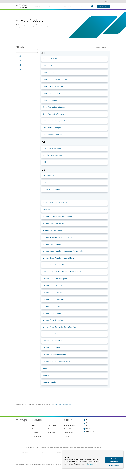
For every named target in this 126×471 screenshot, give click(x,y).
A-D (20, 56)
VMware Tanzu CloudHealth (53, 265)
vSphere (46, 375)
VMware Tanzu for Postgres (53, 299)
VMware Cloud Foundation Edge (55, 244)
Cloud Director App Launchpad (55, 79)
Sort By (103, 47)
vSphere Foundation (51, 382)
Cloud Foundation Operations (54, 114)
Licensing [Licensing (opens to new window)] (66, 436)
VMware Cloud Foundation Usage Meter (58, 258)
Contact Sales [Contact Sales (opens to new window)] (88, 432)
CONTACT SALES (103, 6)
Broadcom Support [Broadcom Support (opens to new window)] (69, 425)
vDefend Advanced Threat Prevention (57, 216)
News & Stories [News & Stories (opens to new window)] (52, 425)
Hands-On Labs (68, 432)
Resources (83, 6)
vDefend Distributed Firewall (54, 223)
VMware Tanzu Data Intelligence (55, 279)
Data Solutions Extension (52, 135)
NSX (44, 182)
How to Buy (67, 6)
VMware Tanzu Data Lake (52, 285)
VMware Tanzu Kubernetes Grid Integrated (59, 327)
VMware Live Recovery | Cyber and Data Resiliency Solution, (62, 464)
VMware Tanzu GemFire (52, 313)
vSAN (45, 368)
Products (37, 6)
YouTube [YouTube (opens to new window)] (87, 429)
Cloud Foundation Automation (54, 107)
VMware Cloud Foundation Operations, (35, 464)
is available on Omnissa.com (62, 404)
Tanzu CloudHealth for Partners (55, 203)
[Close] (120, 453)
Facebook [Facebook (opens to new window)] (87, 420)
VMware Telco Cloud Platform (54, 354)
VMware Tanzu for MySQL (53, 292)
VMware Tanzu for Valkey (52, 306)
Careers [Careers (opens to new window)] (34, 429)
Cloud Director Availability (53, 86)
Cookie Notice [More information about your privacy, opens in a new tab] (90, 464)
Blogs (33, 425)
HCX (44, 162)
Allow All (113, 457)
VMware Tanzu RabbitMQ (53, 341)
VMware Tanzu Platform (52, 334)
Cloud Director (48, 72)
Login (107, 1)
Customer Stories (36, 436)
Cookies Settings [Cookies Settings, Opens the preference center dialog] (114, 464)
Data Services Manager (52, 128)
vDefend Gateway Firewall (53, 230)
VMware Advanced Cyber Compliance (57, 237)
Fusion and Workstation (52, 148)
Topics (50, 429)
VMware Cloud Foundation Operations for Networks (63, 251)
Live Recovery (48, 175)
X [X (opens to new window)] (85, 426)
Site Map (58, 452)
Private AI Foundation (51, 189)
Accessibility (24, 452)
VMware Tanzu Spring (51, 348)
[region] (92, 459)
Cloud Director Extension (52, 93)
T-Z (20, 69)
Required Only (114, 461)
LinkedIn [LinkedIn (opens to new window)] (87, 423)
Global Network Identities (53, 155)
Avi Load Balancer (50, 59)
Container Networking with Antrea (56, 121)
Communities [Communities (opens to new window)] (35, 432)
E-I (20, 60)
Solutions (51, 6)
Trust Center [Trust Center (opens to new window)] (51, 432)
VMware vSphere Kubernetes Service (57, 361)
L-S (20, 65)
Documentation (68, 429)
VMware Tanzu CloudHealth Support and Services (62, 272)
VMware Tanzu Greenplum (53, 320)
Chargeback (47, 66)
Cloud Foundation (50, 100)
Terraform (46, 210)
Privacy (42, 452)
